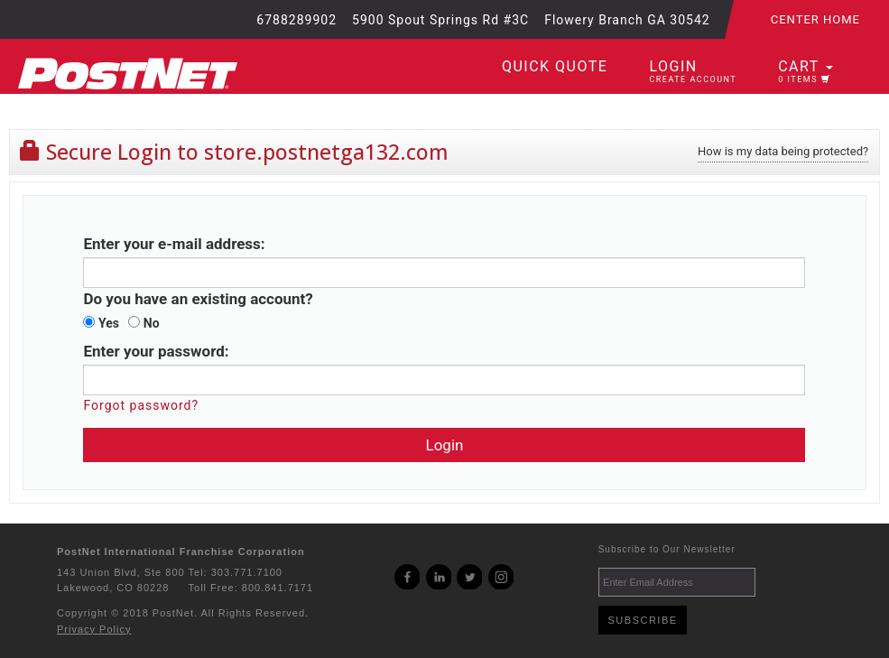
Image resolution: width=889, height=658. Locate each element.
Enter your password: (155, 351)
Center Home (815, 19)
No (143, 323)
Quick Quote (554, 66)
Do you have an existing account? (197, 299)
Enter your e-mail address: (173, 244)
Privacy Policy (94, 629)
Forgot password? (141, 405)
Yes (100, 323)
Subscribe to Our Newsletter (667, 549)
